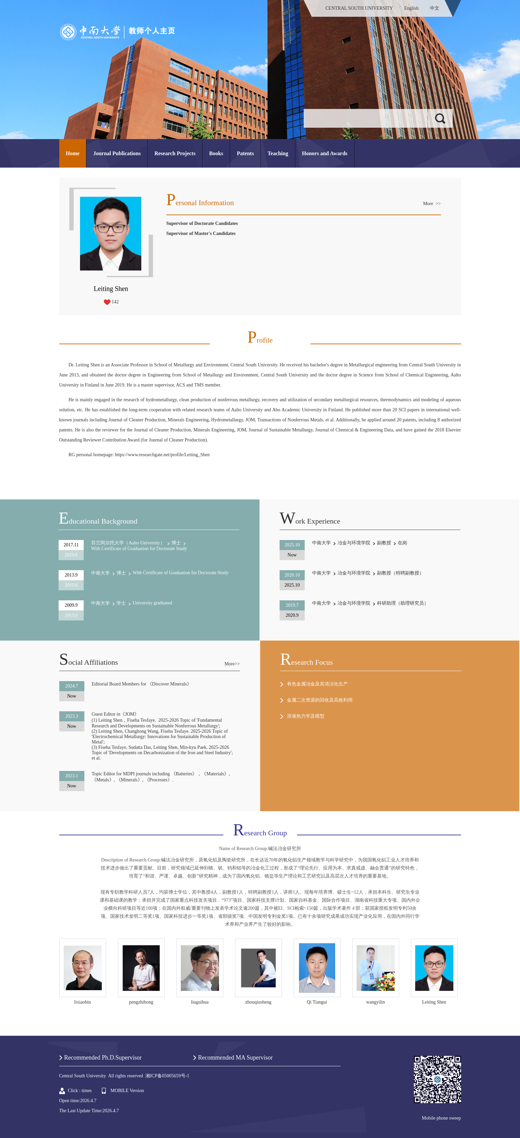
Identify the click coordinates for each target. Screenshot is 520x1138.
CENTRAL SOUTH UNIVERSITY (359, 8)
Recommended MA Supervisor (235, 1057)
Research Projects (174, 153)
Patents (245, 153)
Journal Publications (117, 153)
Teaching (278, 153)
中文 (434, 8)
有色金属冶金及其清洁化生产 (317, 683)
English (411, 8)
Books (216, 153)
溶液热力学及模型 (305, 716)
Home (73, 153)
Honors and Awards (325, 153)
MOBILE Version (127, 1090)
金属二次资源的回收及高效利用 (320, 700)
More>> (232, 663)
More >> (432, 203)
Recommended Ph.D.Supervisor (103, 1057)
